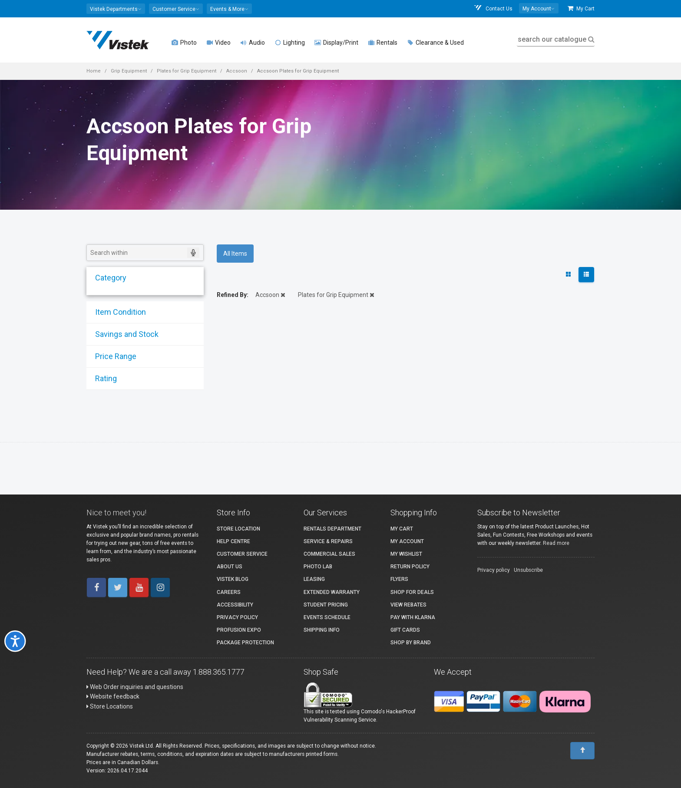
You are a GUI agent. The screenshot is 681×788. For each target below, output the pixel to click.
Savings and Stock (124, 334)
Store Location (238, 529)
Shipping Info (322, 630)
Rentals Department (332, 529)
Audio (252, 42)
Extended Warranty (332, 592)
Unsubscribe (528, 570)
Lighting (289, 42)
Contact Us (492, 8)
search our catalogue (555, 39)
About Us (229, 567)
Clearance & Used (435, 42)
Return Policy (410, 567)
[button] (115, 8)
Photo (184, 42)
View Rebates (408, 605)
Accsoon (236, 71)
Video (218, 42)
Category (108, 277)
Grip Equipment (129, 71)
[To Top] (582, 750)
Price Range (113, 356)
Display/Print (336, 42)
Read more (556, 543)
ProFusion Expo (239, 630)
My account (407, 541)
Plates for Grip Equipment (186, 71)
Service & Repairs (328, 541)
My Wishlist (406, 554)
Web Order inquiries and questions (134, 686)
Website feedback (112, 696)
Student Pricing (326, 605)
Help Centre (233, 541)
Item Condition (118, 312)
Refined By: (232, 294)
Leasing (314, 579)
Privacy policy (493, 570)
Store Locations (109, 706)
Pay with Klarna (412, 617)
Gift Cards (405, 630)
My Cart (581, 8)
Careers (229, 592)
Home (93, 71)
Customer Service (242, 554)
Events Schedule (327, 617)
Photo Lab (318, 567)
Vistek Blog (232, 579)
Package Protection (245, 643)
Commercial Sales (329, 554)
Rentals (382, 42)
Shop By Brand (410, 643)
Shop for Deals (412, 592)
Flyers (399, 579)
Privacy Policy (237, 617)
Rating (103, 378)
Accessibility (235, 605)
